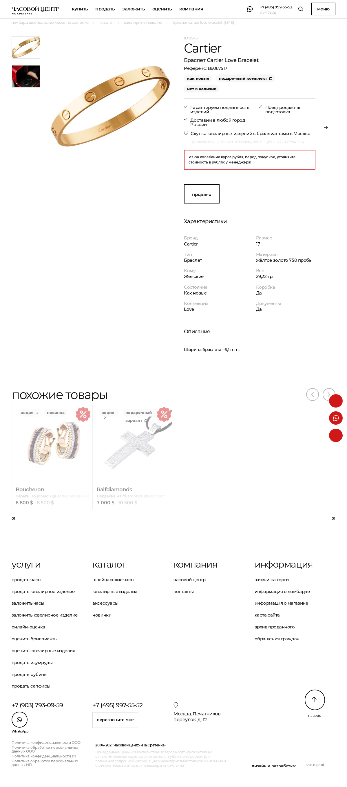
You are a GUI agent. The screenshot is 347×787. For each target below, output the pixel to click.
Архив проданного (275, 627)
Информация (284, 564)
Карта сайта (267, 615)
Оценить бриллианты (35, 638)
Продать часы (26, 579)
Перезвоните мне (115, 719)
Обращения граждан (277, 638)
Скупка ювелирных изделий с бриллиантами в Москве (250, 133)
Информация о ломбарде (282, 591)
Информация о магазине (281, 603)
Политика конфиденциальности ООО (46, 742)
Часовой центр (189, 579)
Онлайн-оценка (28, 627)
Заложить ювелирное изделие (45, 615)
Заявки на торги (272, 579)
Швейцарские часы (113, 579)
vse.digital (315, 765)
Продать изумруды (32, 662)
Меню (323, 9)
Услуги (26, 564)
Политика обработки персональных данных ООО (45, 749)
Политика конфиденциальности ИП (45, 756)
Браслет (193, 260)
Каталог (109, 564)
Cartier (191, 244)
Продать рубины (30, 674)
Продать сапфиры (31, 686)
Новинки (101, 615)
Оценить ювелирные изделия (43, 650)
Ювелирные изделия (114, 591)
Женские (194, 276)
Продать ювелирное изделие (43, 591)
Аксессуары (105, 603)
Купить (80, 9)
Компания (191, 9)
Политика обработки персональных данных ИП (45, 763)
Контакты (183, 591)
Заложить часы (28, 603)
